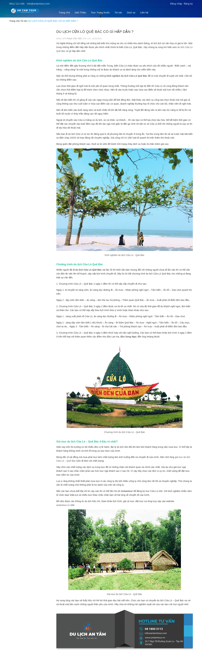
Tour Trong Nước (100, 12)
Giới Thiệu (80, 12)
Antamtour (127, 491)
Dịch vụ (131, 12)
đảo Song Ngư (128, 336)
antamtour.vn (63, 505)
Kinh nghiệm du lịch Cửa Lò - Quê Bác (124, 255)
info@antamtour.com (38, 3)
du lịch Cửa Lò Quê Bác (88, 269)
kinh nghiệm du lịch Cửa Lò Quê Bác (127, 76)
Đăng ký (188, 3)
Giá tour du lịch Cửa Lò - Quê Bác (124, 594)
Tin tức (118, 12)
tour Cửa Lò (71, 495)
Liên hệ (144, 12)
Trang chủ (64, 12)
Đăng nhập (176, 3)
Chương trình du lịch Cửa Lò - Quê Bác (124, 432)
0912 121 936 (17, 3)
